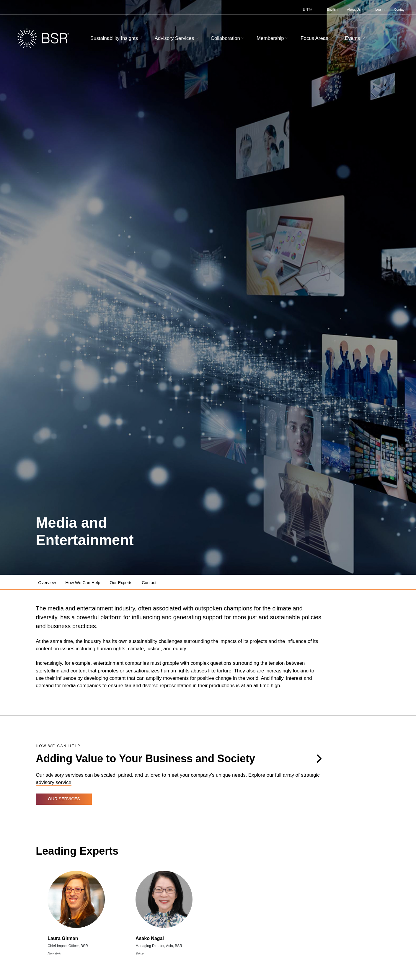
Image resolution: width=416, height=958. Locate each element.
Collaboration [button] (228, 38)
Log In (379, 9)
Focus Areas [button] (317, 38)
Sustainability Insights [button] (117, 38)
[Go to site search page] (380, 37)
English (332, 9)
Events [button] (356, 38)
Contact (399, 9)
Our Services (64, 798)
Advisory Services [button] (177, 38)
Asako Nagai (150, 938)
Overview (47, 582)
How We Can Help (82, 582)
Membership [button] (273, 38)
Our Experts (121, 582)
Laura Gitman (63, 938)
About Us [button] (356, 9)
